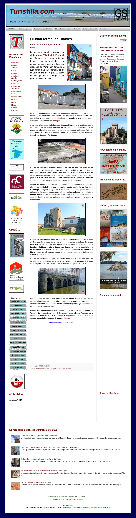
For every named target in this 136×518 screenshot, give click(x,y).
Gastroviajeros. (25, 29)
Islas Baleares (16, 97)
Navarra (14, 108)
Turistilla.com (32, 11)
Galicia (13, 94)
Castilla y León (16, 81)
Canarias (14, 70)
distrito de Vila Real (42, 55)
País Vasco (15, 110)
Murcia (13, 105)
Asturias (14, 68)
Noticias (77, 29)
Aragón (14, 65)
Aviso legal (107, 507)
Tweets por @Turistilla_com (110, 393)
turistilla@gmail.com (89, 507)
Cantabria (14, 73)
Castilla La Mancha (15, 77)
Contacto (103, 29)
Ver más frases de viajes (74, 499)
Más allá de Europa (62, 29)
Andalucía (15, 62)
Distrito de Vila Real (42, 369)
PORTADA (11, 29)
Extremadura (16, 91)
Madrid (13, 102)
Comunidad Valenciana (15, 87)
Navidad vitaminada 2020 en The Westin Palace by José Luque (44, 471)
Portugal (59, 55)
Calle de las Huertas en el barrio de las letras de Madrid (41, 459)
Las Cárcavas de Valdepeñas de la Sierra (36, 482)
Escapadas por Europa (43, 29)
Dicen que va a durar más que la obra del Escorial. (39, 436)
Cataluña (14, 84)
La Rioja (14, 99)
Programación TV (90, 29)
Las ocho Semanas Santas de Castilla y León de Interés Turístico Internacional (49, 447)
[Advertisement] (61, 393)
